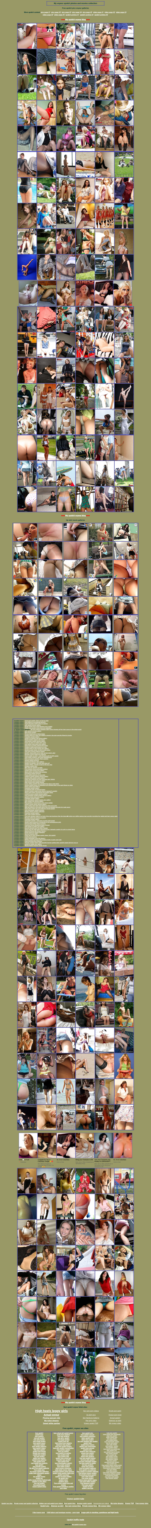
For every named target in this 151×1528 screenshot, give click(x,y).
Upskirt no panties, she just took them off (37, 763)
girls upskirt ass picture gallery (34, 801)
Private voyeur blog (89, 1506)
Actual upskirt (115, 1418)
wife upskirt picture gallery (33, 725)
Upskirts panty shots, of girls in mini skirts (37, 750)
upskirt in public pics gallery (33, 844)
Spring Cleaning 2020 (31, 834)
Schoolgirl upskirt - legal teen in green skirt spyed (40, 820)
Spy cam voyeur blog (73, 1506)
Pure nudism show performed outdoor (36, 769)
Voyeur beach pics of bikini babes (35, 734)
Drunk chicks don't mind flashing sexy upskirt (38, 726)
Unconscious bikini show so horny (35, 823)
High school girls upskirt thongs (34, 782)
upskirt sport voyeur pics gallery (34, 770)
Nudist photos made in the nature (35, 740)
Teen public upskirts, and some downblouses (38, 757)
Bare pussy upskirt (30, 732)
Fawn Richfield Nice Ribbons (33, 841)
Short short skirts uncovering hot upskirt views (39, 792)
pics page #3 (66, 12)
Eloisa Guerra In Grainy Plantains (35, 832)
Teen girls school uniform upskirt (35, 751)
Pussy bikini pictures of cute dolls (35, 775)
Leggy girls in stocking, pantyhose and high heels (100, 1513)
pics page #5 (87, 12)
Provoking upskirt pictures (33, 773)
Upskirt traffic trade (75, 1520)
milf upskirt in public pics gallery (34, 826)
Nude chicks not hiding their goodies (36, 772)
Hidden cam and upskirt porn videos (51, 1503)
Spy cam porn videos (91, 1411)
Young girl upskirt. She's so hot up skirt (36, 720)
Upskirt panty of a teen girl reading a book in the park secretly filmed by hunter (48, 735)
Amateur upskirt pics (31, 766)
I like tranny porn (38, 1513)
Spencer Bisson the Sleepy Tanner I (35, 831)
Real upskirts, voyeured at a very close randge (39, 803)
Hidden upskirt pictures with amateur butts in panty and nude (43, 840)
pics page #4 (77, 12)
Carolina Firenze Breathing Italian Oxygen (37, 825)
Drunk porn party (115, 1411)
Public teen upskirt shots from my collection (38, 728)
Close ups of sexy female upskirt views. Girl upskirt (40, 835)
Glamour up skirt (115, 1421)
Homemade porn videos (101, 1503)
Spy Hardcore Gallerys (91, 1418)
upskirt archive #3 (101, 15)
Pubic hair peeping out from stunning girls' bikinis (40, 779)
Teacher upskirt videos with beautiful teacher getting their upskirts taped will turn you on (51, 842)
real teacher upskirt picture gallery (35, 741)
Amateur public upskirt (84, 1503)
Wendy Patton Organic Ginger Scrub (36, 845)
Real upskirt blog (69, 1503)
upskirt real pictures (31, 837)
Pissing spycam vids (51, 1418)
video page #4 (48, 15)
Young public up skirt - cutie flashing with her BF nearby (41, 756)
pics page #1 (45, 12)
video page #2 (109, 12)
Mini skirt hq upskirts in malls (33, 767)
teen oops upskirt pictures (32, 814)
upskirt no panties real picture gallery (36, 738)
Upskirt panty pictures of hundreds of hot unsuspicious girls (43, 822)
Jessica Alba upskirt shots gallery (35, 778)
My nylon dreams (51, 1421)
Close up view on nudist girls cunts (35, 742)
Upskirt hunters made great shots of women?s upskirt (41, 791)
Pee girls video (91, 1421)
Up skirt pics (91, 1415)
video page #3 (121, 12)
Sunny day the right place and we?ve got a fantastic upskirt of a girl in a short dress (50, 829)
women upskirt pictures (32, 760)
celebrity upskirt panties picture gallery (36, 776)
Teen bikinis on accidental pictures (35, 722)
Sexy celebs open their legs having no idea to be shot (41, 806)
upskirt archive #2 (87, 15)
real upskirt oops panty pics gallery (35, 744)
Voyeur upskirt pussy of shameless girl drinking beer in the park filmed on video (49, 785)
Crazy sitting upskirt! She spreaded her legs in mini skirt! (42, 784)
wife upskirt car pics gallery (33, 731)
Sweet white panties (51, 1423)
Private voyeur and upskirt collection (26, 1503)
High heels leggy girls (51, 1411)
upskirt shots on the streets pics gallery (37, 748)
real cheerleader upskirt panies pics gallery (38, 800)
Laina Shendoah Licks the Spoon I (35, 838)
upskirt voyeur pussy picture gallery (35, 804)
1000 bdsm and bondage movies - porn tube (63, 1513)
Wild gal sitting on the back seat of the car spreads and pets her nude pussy (47, 807)
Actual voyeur (51, 1414)
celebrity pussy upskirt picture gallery (36, 794)
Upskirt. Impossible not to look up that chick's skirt (40, 753)
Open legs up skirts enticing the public (36, 745)
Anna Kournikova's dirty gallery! (34, 762)
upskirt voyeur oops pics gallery (34, 797)
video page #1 (98, 12)
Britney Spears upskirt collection (34, 811)
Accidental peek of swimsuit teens (35, 789)
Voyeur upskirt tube (75, 1499)
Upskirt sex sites (7, 1503)
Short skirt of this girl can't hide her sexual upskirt (40, 808)
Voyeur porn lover (115, 1415)
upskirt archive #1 (72, 15)
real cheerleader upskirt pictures (34, 810)
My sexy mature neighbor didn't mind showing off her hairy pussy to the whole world (56, 729)
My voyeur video (115, 1423)
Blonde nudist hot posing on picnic (35, 818)
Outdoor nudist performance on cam (36, 747)
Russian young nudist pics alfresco (35, 754)
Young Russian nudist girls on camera (36, 723)
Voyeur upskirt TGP (91, 1423)
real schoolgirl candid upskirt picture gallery (38, 795)
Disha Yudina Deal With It (32, 786)
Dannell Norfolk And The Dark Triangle (36, 828)
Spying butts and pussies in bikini (35, 781)
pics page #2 (56, 12)
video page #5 (59, 15)
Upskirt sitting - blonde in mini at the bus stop (38, 764)
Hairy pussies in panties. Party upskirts (36, 759)
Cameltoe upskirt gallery (32, 737)
